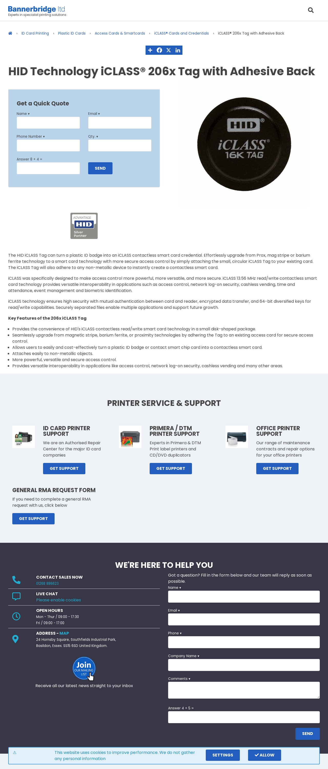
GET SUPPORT (64, 468)
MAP (64, 633)
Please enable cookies (58, 600)
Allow (264, 755)
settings (222, 755)
